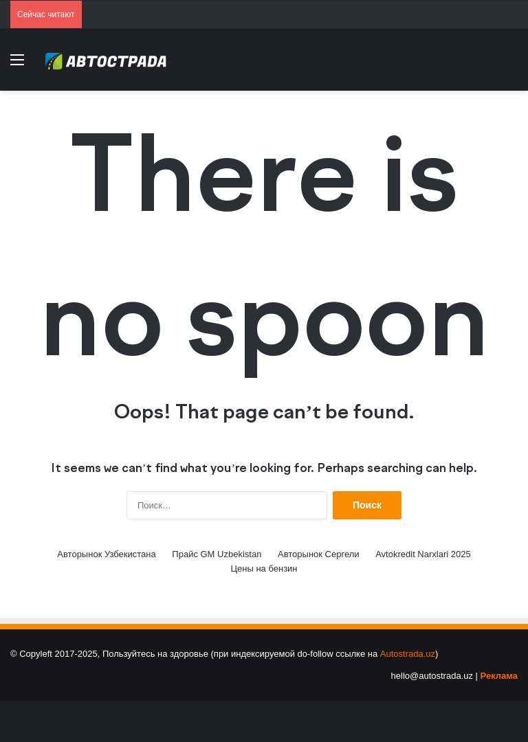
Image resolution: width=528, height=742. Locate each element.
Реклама (499, 676)
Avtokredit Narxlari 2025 (423, 554)
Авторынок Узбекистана (106, 554)
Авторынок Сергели (319, 554)
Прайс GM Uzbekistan (216, 554)
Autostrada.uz (407, 654)
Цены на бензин (263, 568)
